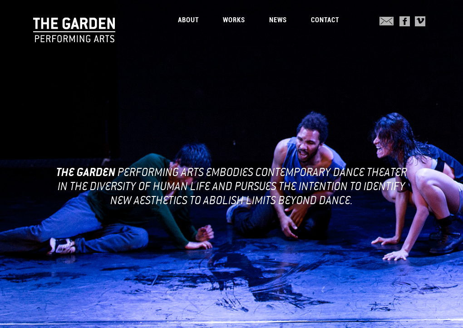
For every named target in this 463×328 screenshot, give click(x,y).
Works (234, 20)
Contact (325, 20)
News (278, 20)
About (188, 20)
